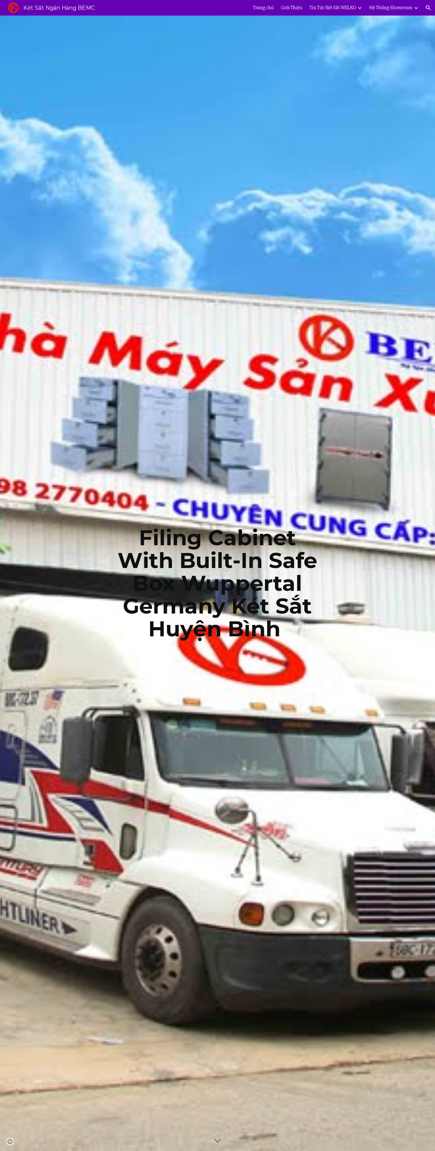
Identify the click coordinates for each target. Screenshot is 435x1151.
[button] (428, 7)
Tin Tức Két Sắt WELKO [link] (333, 7)
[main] (217, 583)
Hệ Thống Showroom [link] (391, 7)
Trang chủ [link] (263, 7)
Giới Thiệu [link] (291, 7)
